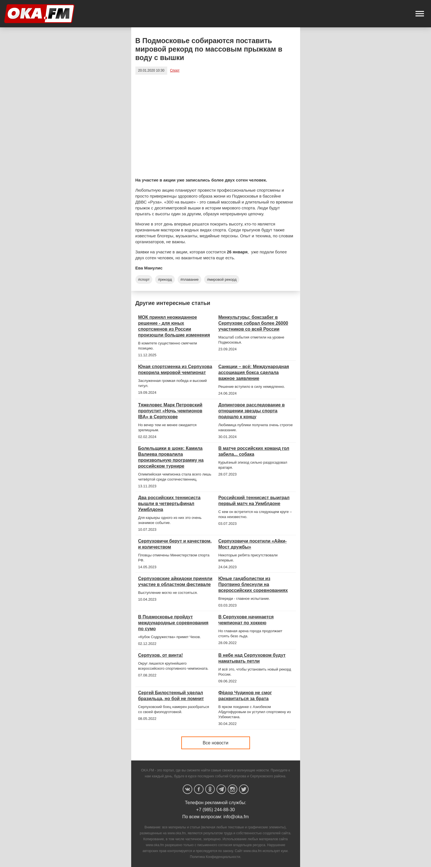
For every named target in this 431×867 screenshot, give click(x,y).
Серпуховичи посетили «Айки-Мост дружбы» (252, 544)
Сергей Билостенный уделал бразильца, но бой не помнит (171, 695)
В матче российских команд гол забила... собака (253, 451)
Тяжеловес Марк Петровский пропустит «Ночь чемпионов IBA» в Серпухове (170, 410)
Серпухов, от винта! (160, 655)
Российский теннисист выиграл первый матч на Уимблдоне (254, 500)
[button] (420, 14)
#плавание (189, 279)
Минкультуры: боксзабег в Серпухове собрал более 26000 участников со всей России (253, 323)
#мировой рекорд (221, 279)
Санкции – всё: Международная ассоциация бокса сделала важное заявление (253, 372)
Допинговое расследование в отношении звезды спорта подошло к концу (251, 410)
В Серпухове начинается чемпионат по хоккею (246, 619)
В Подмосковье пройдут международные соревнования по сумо (173, 622)
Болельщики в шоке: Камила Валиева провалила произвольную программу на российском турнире (171, 457)
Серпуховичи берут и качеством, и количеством (175, 544)
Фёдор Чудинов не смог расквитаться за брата (245, 695)
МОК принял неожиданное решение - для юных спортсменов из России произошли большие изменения (174, 326)
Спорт (175, 70)
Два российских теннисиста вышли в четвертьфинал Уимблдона (169, 503)
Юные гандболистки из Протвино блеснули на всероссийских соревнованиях (253, 584)
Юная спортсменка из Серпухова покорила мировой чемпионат (175, 369)
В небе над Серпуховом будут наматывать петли (252, 658)
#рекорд (165, 279)
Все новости (215, 742)
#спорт (144, 279)
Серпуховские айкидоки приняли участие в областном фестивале (175, 581)
